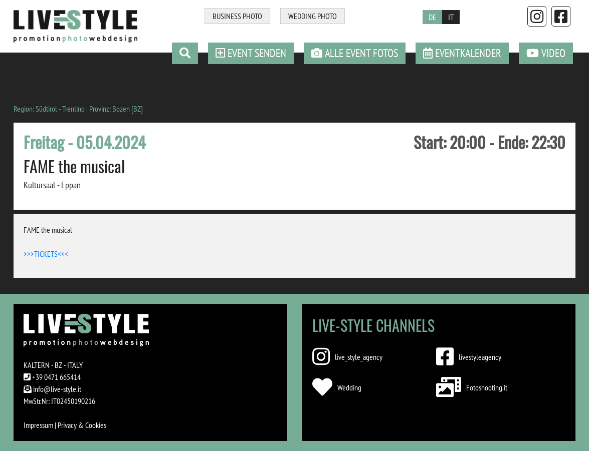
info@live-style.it (57, 389)
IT (451, 17)
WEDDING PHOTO (312, 16)
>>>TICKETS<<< (46, 254)
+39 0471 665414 (56, 377)
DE (432, 17)
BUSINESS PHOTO (237, 16)
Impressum (38, 425)
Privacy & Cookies (82, 425)
